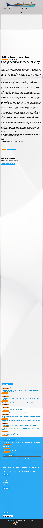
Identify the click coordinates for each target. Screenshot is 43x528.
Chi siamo (3, 0)
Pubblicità (19, 0)
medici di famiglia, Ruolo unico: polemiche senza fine (14, 413)
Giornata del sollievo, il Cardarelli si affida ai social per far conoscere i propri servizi (21, 429)
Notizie (6, 8)
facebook (36, 1)
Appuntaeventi (23, 12)
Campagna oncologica (8, 446)
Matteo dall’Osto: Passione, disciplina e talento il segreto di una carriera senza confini (21, 421)
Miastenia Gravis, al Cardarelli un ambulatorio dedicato (15, 387)
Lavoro (16, 8)
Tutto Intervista (7, 12)
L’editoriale (28, 8)
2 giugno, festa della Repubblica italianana (12, 409)
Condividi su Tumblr (5, 141)
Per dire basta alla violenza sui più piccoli (29, 154)
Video (33, 8)
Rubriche (11, 8)
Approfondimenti (15, 12)
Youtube (40, 1)
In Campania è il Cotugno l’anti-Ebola (11, 406)
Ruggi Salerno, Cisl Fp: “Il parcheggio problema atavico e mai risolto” (18, 402)
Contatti (8, 0)
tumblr (41, 1)
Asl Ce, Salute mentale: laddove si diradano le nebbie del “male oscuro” (19, 425)
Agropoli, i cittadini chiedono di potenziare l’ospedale (15, 395)
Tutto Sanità (13, 520)
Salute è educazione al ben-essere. (11, 450)
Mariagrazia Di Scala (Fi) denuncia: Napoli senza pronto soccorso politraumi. (22, 442)
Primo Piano (22, 8)
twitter (38, 1)
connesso (7, 160)
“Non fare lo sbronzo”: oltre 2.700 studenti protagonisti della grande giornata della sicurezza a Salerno (21, 391)
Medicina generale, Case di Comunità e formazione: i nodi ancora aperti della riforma (20, 399)
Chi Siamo (5, 478)
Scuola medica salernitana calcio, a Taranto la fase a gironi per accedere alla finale (21, 416)
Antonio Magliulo (13, 59)
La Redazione (13, 0)
